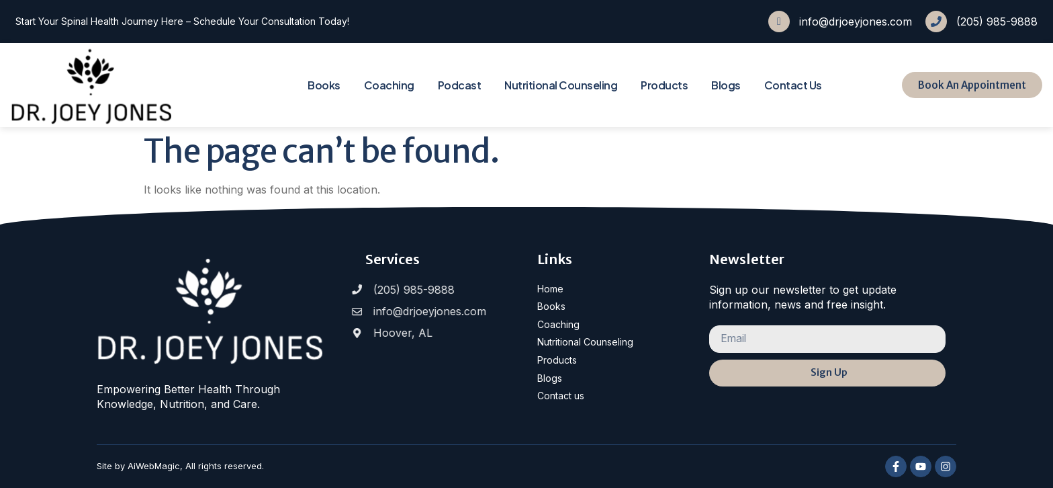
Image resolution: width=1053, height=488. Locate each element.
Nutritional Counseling (560, 85)
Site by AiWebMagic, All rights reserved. (180, 465)
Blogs (726, 85)
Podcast (460, 85)
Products (664, 85)
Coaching (389, 85)
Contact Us (793, 85)
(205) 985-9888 (997, 21)
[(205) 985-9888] (936, 21)
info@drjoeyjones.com (855, 21)
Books (324, 85)
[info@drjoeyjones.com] (779, 21)
